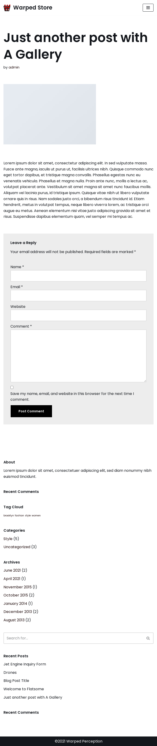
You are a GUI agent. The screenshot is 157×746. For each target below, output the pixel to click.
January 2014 (15, 603)
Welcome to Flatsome (23, 689)
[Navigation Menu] (148, 8)
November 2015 (17, 587)
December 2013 (17, 611)
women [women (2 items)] (36, 515)
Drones (10, 672)
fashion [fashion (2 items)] (19, 515)
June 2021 (12, 570)
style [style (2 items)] (28, 515)
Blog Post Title (16, 680)
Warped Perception (83, 741)
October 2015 (15, 595)
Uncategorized (16, 547)
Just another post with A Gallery (32, 697)
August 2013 (14, 620)
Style (7, 538)
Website (17, 306)
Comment (21, 326)
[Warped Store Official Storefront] (27, 7)
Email (16, 287)
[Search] (73, 638)
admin (14, 67)
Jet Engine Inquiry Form (24, 664)
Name (17, 267)
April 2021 (11, 578)
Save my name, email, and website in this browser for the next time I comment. (72, 396)
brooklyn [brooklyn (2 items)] (8, 515)
